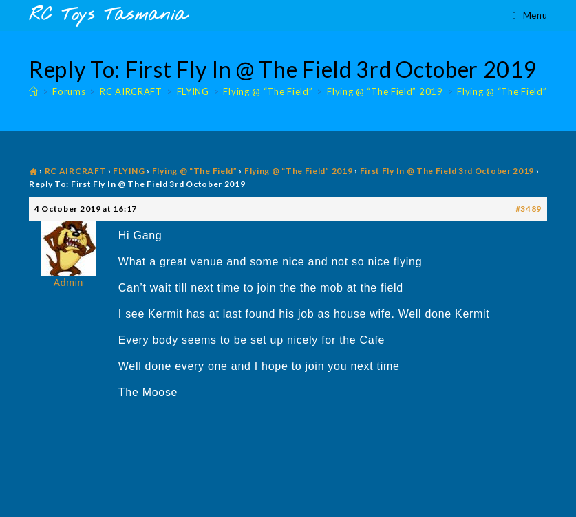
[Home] (34, 91)
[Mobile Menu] (530, 15)
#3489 (528, 209)
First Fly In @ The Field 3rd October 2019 (447, 171)
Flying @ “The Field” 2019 (515, 91)
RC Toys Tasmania (108, 15)
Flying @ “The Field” (194, 171)
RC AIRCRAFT (76, 171)
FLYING (129, 171)
